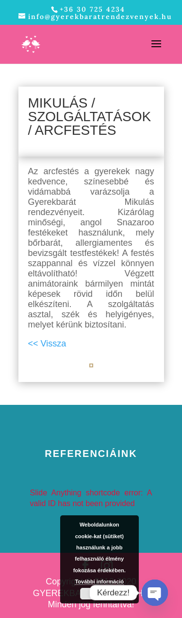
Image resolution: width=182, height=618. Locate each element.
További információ (99, 581)
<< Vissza (47, 343)
